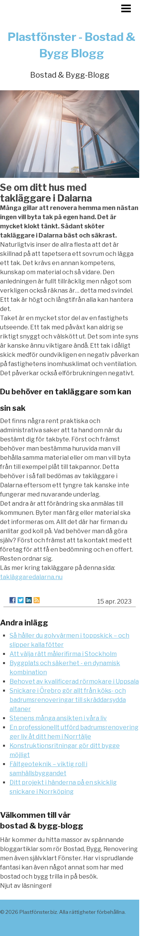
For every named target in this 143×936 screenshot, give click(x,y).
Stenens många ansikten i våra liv (58, 718)
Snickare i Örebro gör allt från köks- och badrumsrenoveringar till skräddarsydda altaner (68, 700)
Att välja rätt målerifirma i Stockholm (63, 654)
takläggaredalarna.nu (31, 577)
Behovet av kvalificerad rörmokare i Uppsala (74, 681)
